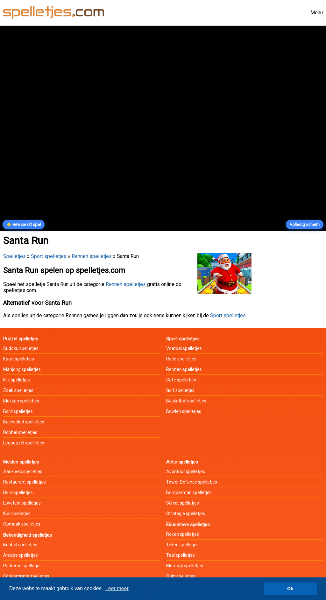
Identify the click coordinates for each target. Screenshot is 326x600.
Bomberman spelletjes (189, 492)
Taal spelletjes (180, 555)
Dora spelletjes (18, 492)
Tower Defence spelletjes (191, 482)
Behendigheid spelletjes (27, 535)
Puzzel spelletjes (20, 339)
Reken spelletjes (182, 534)
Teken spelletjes (182, 544)
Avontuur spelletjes (185, 471)
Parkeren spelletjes (22, 565)
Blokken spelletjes (21, 400)
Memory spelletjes (184, 565)
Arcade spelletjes (20, 555)
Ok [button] (290, 588)
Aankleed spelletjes (22, 471)
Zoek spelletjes (18, 390)
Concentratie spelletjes (26, 576)
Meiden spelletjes (21, 462)
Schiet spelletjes (182, 503)
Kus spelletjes (17, 513)
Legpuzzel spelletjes (23, 442)
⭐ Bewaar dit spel (23, 224)
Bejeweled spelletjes (23, 421)
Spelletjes (14, 256)
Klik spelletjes (16, 379)
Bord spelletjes (18, 411)
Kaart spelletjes (18, 358)
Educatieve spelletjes (188, 524)
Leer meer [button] (117, 588)
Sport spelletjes (49, 256)
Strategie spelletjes (185, 513)
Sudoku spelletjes (21, 348)
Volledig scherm (305, 224)
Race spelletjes (181, 358)
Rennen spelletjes (92, 256)
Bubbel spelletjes (20, 544)
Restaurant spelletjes (24, 482)
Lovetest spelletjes (22, 503)
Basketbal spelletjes (186, 400)
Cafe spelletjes (181, 379)
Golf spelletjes (180, 390)
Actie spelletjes (182, 462)
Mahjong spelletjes (22, 369)
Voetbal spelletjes (184, 348)
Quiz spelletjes (180, 576)
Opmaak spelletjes (21, 524)
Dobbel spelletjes (20, 432)
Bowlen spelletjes (183, 411)
